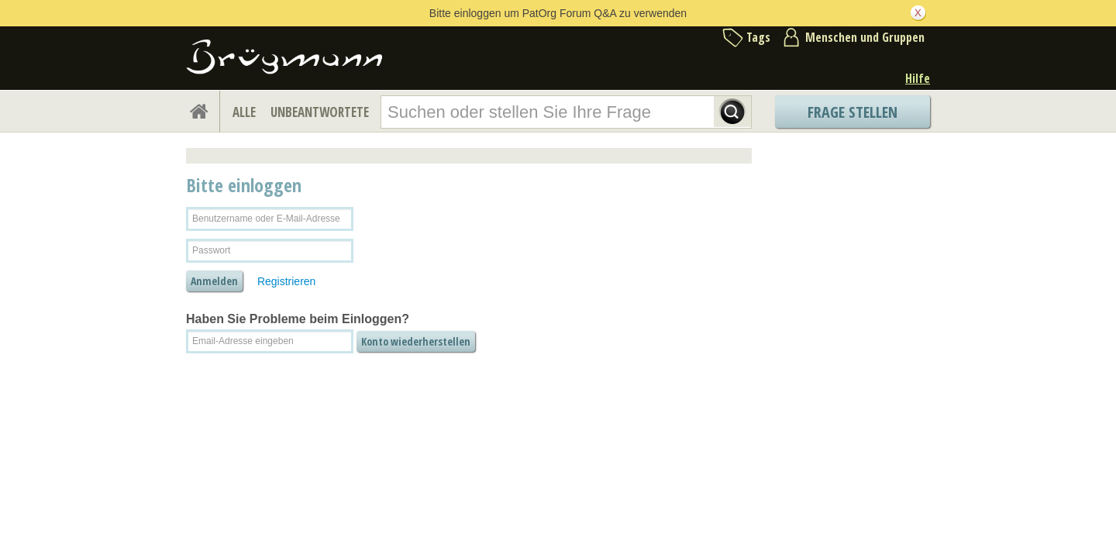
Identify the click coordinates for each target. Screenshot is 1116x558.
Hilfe (917, 78)
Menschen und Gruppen (865, 37)
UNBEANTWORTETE (319, 112)
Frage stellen (852, 112)
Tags (758, 37)
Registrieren (286, 281)
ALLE (244, 112)
